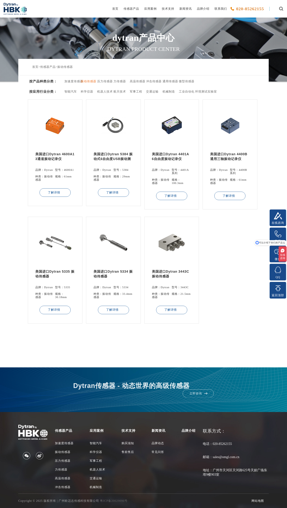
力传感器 (118, 81)
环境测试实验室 (200, 91)
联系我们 (221, 8)
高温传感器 (135, 81)
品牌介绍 (203, 8)
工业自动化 (184, 91)
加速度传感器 (69, 81)
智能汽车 (69, 91)
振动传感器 (65, 66)
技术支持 (168, 8)
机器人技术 (102, 91)
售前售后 (128, 452)
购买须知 (128, 443)
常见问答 (158, 452)
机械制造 (168, 91)
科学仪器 (86, 91)
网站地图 (257, 500)
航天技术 (118, 91)
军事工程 (135, 91)
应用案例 (150, 8)
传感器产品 (131, 8)
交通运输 (151, 91)
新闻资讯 (185, 8)
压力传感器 (102, 81)
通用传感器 (168, 81)
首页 (115, 8)
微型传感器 (184, 81)
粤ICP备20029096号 (114, 500)
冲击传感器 (151, 81)
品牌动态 (158, 443)
